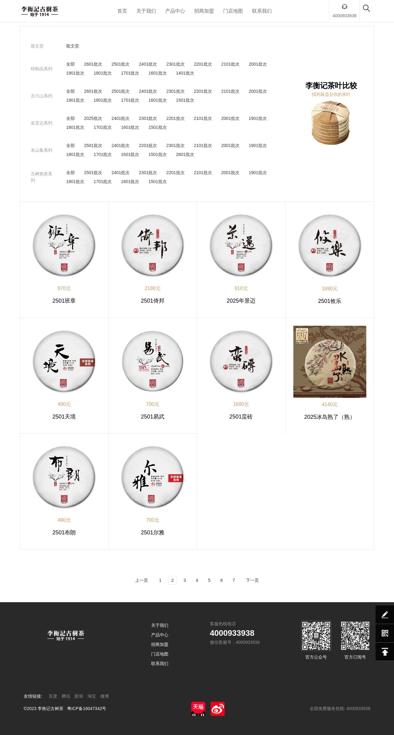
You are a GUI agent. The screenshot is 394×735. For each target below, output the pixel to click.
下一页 (252, 580)
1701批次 (130, 73)
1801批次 (103, 73)
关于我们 (146, 11)
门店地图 (233, 11)
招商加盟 (204, 11)
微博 (104, 696)
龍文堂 (72, 45)
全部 (70, 64)
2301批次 (175, 64)
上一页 (141, 580)
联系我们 (262, 11)
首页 (122, 11)
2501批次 (120, 64)
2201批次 (203, 64)
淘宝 (91, 696)
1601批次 (157, 73)
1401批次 (185, 73)
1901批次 (75, 73)
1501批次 (185, 100)
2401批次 (148, 64)
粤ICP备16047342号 (87, 708)
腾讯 (66, 696)
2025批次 (93, 118)
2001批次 (258, 64)
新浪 (78, 696)
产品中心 (175, 11)
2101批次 (230, 64)
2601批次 (93, 64)
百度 (53, 696)
